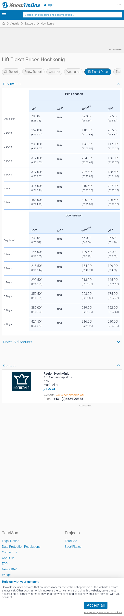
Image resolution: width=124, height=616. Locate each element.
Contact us (9, 552)
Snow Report (33, 72)
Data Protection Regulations (21, 546)
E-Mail (50, 389)
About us (8, 558)
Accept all (96, 605)
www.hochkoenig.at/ (70, 395)
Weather (54, 72)
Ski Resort (11, 72)
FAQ (4, 564)
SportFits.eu (73, 546)
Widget (7, 575)
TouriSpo (71, 541)
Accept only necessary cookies (103, 612)
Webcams (73, 72)
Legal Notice (10, 541)
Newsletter (9, 569)
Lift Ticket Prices (98, 72)
